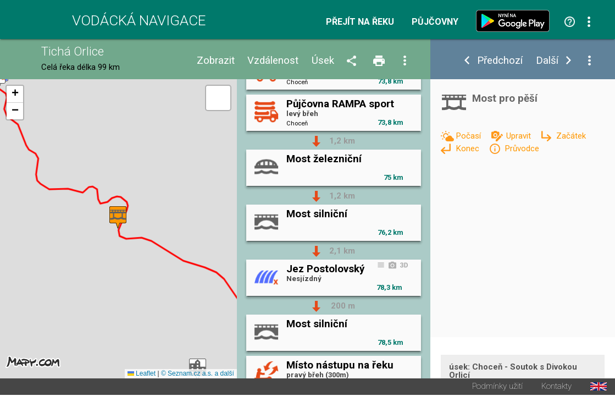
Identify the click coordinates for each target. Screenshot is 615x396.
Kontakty (556, 387)
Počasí (469, 136)
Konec (468, 148)
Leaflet (142, 374)
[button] (117, 218)
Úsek (323, 61)
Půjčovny (435, 22)
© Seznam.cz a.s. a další (197, 374)
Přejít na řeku (360, 22)
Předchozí (500, 61)
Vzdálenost (272, 61)
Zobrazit (216, 61)
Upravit (519, 136)
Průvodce (522, 148)
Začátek (571, 136)
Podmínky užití (497, 387)
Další (547, 61)
